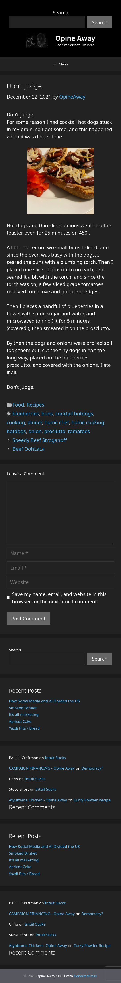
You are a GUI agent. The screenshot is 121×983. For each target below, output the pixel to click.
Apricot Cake (20, 721)
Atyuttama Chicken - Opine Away (38, 800)
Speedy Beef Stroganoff (39, 440)
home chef (56, 422)
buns (47, 413)
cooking (16, 422)
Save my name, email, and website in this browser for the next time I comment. (59, 598)
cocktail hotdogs (74, 413)
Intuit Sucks (55, 757)
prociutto (55, 431)
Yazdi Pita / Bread (24, 728)
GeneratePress (85, 976)
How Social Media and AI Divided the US (44, 700)
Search (60, 12)
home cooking (87, 422)
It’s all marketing (24, 714)
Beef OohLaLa (28, 448)
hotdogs (16, 431)
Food (18, 404)
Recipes (35, 404)
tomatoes (79, 431)
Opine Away (75, 38)
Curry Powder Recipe (92, 800)
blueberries (25, 413)
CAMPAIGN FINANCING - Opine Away (42, 768)
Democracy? (92, 768)
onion (35, 431)
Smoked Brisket (23, 707)
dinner (34, 422)
